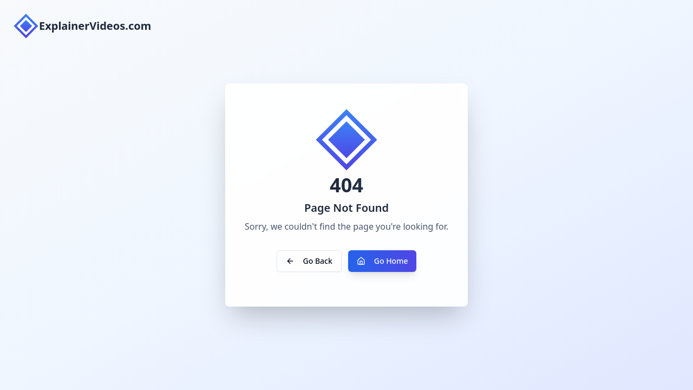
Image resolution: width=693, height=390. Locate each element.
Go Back (309, 261)
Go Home (382, 261)
